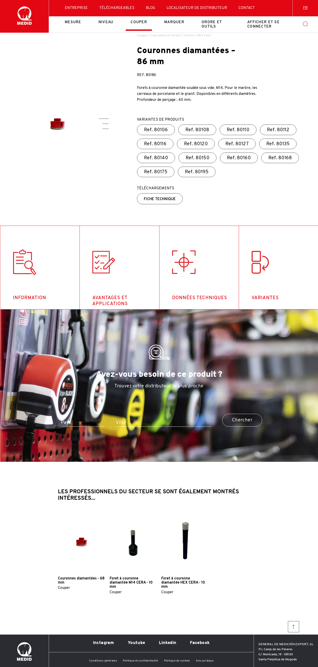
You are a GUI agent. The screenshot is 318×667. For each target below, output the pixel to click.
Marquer (174, 22)
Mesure (73, 22)
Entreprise (76, 8)
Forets (189, 35)
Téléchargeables (116, 8)
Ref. (156, 130)
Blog (150, 8)
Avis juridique (204, 661)
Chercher (242, 420)
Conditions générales (103, 661)
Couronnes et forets (166, 35)
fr (305, 8)
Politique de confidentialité (140, 661)
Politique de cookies (177, 661)
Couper (139, 22)
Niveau (106, 22)
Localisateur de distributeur (197, 8)
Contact (246, 8)
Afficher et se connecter (263, 24)
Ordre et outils (212, 24)
